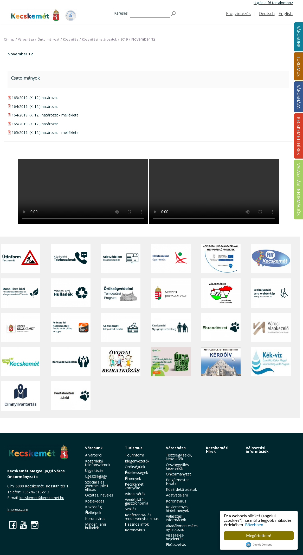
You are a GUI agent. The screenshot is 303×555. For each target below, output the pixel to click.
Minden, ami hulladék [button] (95, 526)
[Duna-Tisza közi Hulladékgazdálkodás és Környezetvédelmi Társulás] (21, 293)
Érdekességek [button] (136, 472)
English (286, 14)
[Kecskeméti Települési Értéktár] (121, 327)
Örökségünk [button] (135, 466)
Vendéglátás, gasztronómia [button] (136, 501)
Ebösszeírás (176, 544)
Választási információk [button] (176, 518)
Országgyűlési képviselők (178, 466)
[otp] (171, 361)
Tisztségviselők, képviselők (179, 457)
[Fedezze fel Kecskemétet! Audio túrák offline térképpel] (71, 327)
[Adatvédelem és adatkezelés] (121, 258)
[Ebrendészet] (221, 327)
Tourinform (134, 455)
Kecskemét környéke (134, 486)
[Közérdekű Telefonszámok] (71, 258)
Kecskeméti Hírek (217, 449)
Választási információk (257, 449)
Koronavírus (95, 518)
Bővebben (254, 524)
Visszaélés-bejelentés (175, 537)
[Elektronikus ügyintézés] (171, 258)
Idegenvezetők (137, 461)
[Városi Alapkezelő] (271, 327)
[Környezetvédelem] (71, 361)
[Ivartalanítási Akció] (71, 396)
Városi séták (135, 493)
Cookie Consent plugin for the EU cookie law (259, 544)
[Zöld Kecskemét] (21, 361)
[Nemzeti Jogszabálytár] (171, 293)
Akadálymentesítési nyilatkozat (182, 527)
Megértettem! (258, 535)
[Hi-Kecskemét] (271, 258)
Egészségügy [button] (96, 476)
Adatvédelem (177, 495)
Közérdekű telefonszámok (97, 463)
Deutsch (267, 14)
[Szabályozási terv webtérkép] (271, 293)
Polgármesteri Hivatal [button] (178, 481)
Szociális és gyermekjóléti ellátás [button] (96, 486)
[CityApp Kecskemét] (21, 327)
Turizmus (134, 447)
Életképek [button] (93, 512)
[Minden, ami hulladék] (71, 293)
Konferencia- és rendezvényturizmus (142, 516)
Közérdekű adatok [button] (181, 489)
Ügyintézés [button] (94, 470)
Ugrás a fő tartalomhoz (273, 2)
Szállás (130, 508)
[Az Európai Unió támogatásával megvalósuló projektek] (221, 258)
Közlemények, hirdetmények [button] (178, 508)
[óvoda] (121, 361)
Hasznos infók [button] (137, 524)
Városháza (176, 447)
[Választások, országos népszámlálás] (221, 293)
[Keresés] (150, 14)
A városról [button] (93, 455)
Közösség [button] (93, 506)
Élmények (133, 478)
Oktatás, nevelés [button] (99, 495)
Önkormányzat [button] (178, 474)
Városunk (94, 447)
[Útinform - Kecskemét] (21, 258)
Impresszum (17, 509)
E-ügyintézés (238, 14)
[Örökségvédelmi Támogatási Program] (121, 293)
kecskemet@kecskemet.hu (42, 497)
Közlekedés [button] (94, 501)
